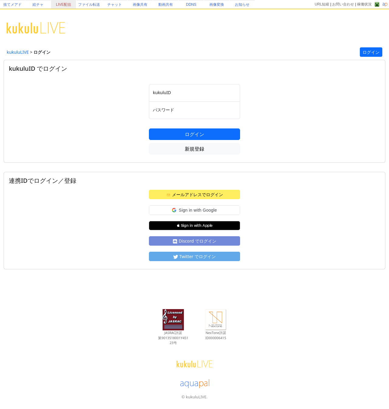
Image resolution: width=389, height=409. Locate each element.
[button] (194, 210)
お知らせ (242, 4)
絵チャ (38, 4)
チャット (114, 4)
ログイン (371, 52)
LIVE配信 (63, 4)
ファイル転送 (89, 4)
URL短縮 (322, 4)
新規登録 (194, 148)
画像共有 (140, 4)
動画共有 (165, 4)
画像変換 (216, 4)
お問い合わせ (343, 4)
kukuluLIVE (18, 52)
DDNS (191, 4)
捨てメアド (12, 4)
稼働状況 (364, 4)
